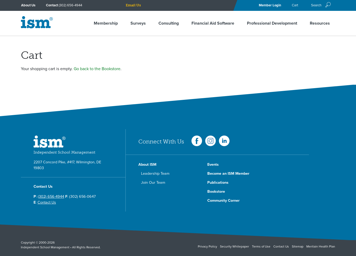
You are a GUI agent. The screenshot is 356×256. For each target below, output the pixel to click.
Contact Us (47, 202)
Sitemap (297, 246)
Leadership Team (155, 173)
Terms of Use (261, 246)
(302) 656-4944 (70, 5)
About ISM (147, 164)
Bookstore (216, 191)
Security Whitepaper (234, 246)
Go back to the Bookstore (97, 68)
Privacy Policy (207, 246)
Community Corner (223, 200)
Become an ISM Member (228, 173)
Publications (217, 182)
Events (213, 164)
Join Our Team (153, 182)
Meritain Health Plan (320, 246)
